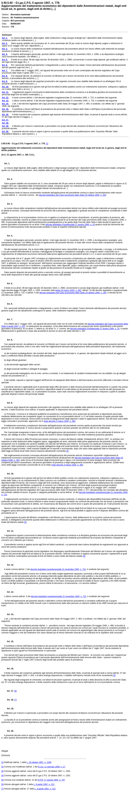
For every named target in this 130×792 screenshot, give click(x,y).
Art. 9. (8, 403)
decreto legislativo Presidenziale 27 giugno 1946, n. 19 (70, 224)
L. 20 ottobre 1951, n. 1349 (39, 762)
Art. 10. (9, 474)
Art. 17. (9, 691)
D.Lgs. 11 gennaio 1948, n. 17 (51, 767)
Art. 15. (9, 641)
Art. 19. (9, 708)
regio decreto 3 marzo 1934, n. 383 (59, 421)
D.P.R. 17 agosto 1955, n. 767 (51, 780)
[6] (15, 691)
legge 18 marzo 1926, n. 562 (68, 290)
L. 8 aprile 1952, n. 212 (44, 784)
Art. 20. (9, 731)
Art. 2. (8, 179)
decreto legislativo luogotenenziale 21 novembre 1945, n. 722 (58, 569)
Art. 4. (8, 236)
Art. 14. (9, 614)
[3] (25, 522)
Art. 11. (9, 531)
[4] (84, 556)
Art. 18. (9, 700)
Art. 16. (9, 668)
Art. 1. (7, 163)
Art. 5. (8, 283)
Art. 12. (9, 565)
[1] (47, 143)
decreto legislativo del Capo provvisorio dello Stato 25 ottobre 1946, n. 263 (72, 195)
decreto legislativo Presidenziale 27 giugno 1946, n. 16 (95, 328)
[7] (15, 700)
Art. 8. (8, 340)
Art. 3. (8, 204)
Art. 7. (8, 319)
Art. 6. (8, 304)
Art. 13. (9, 592)
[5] (114, 675)
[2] (67, 451)
